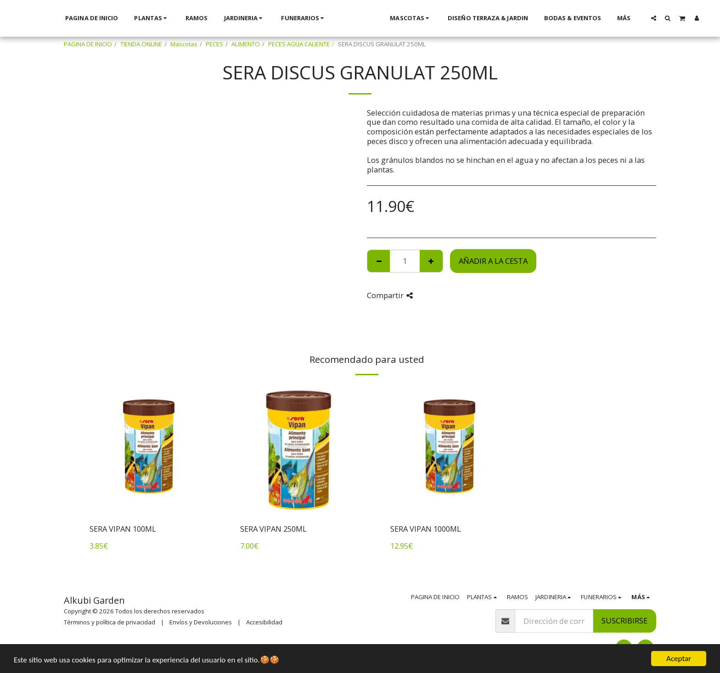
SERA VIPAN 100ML (123, 528)
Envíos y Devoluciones (200, 622)
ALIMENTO (245, 44)
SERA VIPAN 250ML (273, 528)
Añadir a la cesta (493, 261)
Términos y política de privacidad (109, 622)
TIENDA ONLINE (141, 44)
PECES (214, 44)
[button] (594, 18)
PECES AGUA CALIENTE (299, 44)
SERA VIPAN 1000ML (425, 528)
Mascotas (183, 44)
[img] (148, 450)
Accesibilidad (264, 622)
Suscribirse (624, 620)
